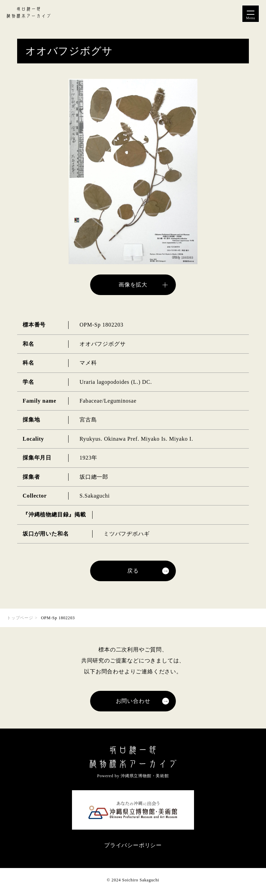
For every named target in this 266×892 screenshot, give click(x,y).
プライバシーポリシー (133, 845)
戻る (133, 571)
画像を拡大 (133, 285)
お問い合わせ (133, 701)
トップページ (20, 617)
